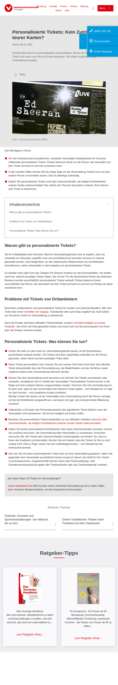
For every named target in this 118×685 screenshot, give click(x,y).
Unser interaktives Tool (20, 486)
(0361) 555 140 (102, 31)
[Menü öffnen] (105, 8)
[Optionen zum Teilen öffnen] (20, 74)
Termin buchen (102, 41)
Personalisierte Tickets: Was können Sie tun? (34, 230)
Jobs (67, 10)
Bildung (84, 6)
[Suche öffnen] (93, 8)
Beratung (41, 6)
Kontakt (53, 6)
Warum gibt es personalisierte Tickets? (30, 212)
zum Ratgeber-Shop (29, 634)
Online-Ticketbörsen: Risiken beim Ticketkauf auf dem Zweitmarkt (83, 521)
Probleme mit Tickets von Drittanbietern (30, 221)
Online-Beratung (103, 51)
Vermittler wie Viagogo (36, 311)
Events (73, 6)
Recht (58, 10)
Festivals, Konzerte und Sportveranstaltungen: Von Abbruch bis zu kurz (26, 519)
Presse (63, 6)
